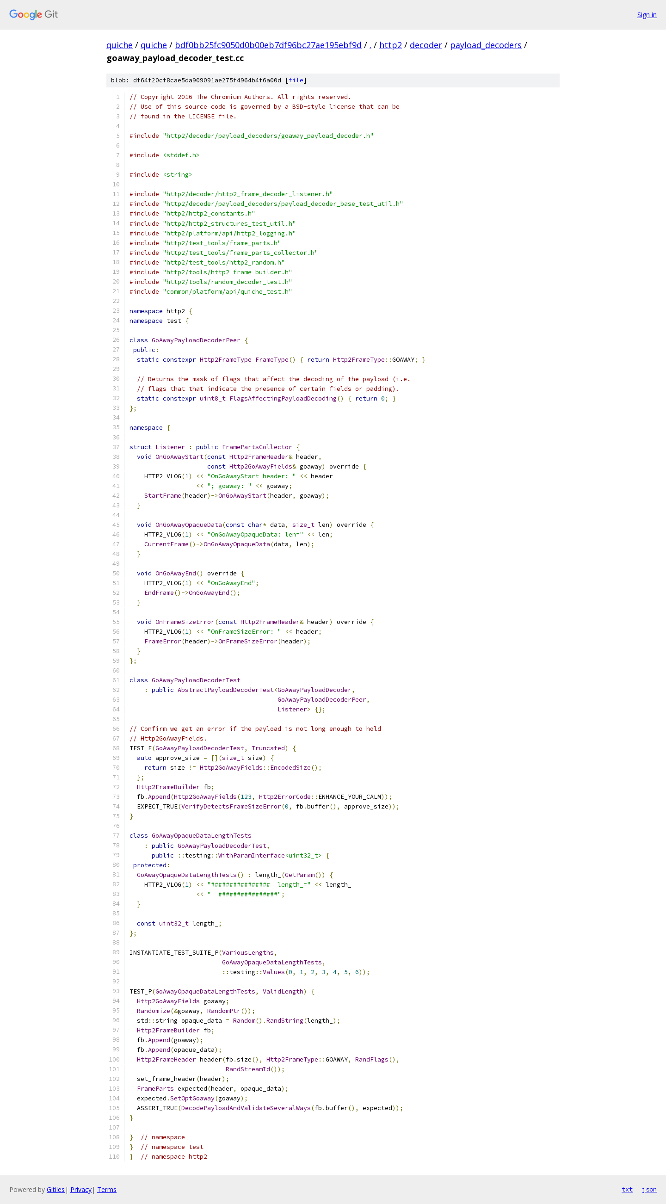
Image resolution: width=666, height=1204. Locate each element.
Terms (107, 1189)
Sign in (647, 14)
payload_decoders (486, 44)
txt (627, 1189)
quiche (119, 44)
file (296, 80)
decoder (426, 44)
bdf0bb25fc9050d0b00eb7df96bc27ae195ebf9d (268, 44)
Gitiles (56, 1189)
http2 (390, 44)
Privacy (81, 1189)
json (649, 1189)
